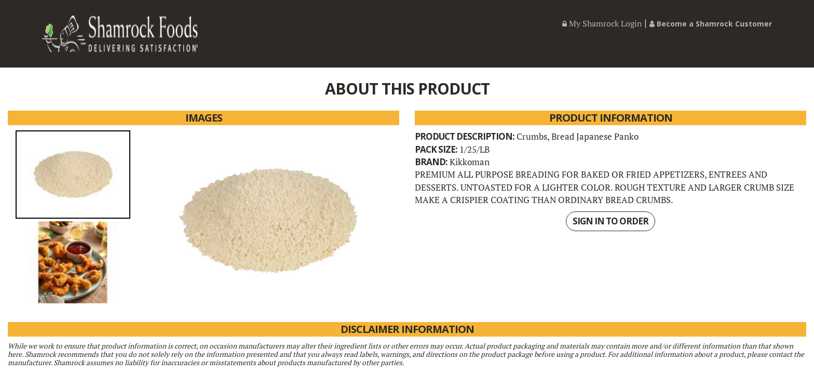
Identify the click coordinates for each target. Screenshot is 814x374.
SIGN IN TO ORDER (610, 221)
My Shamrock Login (602, 23)
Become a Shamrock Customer (710, 24)
